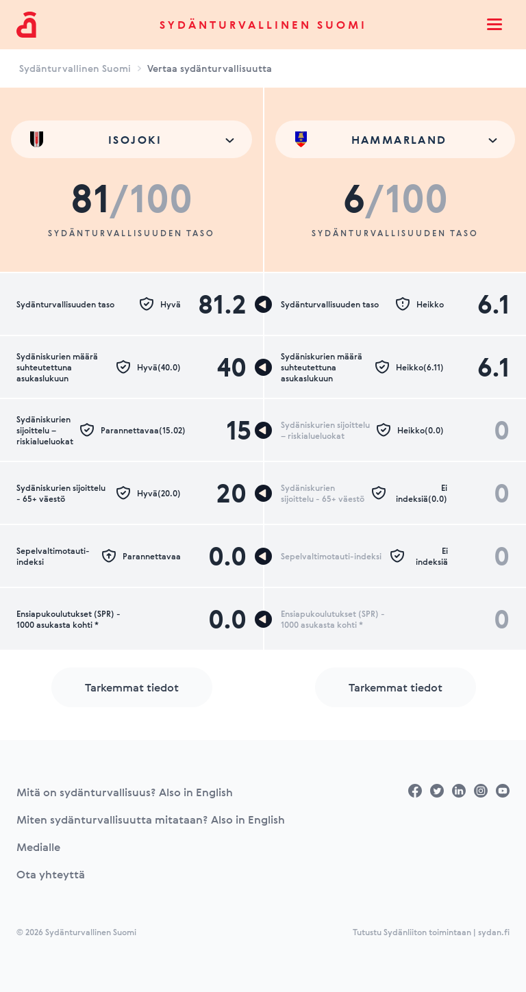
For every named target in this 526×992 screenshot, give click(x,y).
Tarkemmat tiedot (132, 687)
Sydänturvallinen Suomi (263, 24)
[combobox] (131, 139)
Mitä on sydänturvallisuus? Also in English (124, 792)
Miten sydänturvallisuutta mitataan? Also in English (150, 819)
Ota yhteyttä (50, 874)
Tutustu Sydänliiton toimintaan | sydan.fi (431, 931)
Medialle (38, 846)
